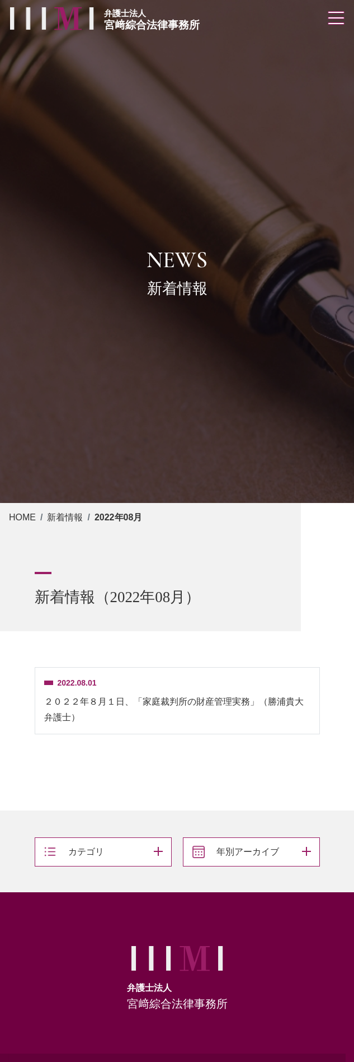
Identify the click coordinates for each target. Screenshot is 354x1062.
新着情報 (65, 517)
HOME (22, 517)
